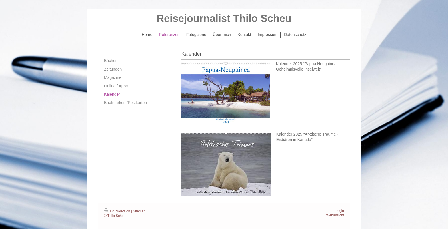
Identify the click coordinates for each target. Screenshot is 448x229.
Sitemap (139, 211)
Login (340, 211)
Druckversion (117, 211)
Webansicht (335, 215)
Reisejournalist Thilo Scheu (224, 18)
